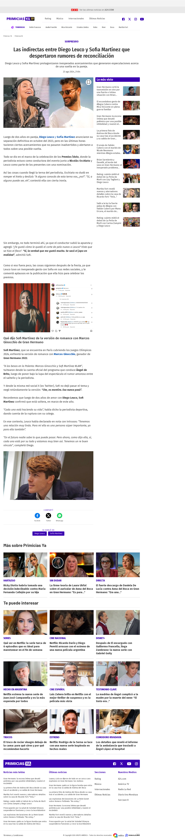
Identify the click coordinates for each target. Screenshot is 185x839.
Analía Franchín (51, 27)
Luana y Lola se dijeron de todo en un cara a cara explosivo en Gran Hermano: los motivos (69, 778)
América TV (123, 783)
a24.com (109, 10)
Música (59, 18)
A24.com (122, 777)
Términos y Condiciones (13, 834)
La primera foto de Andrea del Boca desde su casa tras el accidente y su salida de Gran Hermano (24, 787)
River (104, 27)
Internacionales (76, 18)
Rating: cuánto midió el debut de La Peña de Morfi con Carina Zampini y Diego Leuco (24, 801)
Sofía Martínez (56, 533)
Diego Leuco (46, 137)
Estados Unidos (83, 27)
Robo (95, 27)
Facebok (37, 517)
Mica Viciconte (66, 27)
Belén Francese (35, 27)
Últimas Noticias (97, 18)
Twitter (48, 517)
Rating (48, 18)
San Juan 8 (123, 798)
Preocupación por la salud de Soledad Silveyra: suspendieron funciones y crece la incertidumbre (24, 808)
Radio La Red (124, 788)
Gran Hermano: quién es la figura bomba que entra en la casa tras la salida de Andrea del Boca (24, 821)
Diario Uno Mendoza (128, 793)
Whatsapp (59, 517)
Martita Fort (123, 27)
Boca (112, 27)
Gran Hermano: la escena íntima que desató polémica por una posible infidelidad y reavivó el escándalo (24, 779)
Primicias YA (7, 36)
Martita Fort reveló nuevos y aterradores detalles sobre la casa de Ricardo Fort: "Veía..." (24, 794)
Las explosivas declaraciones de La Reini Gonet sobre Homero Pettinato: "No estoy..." (23, 814)
